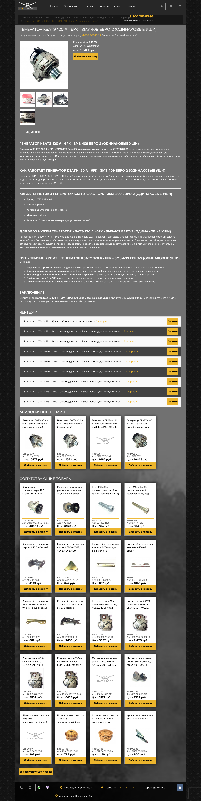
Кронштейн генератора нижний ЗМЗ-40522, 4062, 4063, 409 (70, 547)
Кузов (55, 321)
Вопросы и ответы (109, 6)
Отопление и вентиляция (77, 321)
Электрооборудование (65, 331)
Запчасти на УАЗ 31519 (36, 381)
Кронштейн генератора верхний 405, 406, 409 (35, 546)
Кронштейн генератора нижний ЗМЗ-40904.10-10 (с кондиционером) (35, 604)
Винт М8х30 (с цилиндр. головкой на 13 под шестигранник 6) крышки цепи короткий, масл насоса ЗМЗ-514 (105, 495)
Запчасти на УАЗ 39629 (37, 351)
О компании (71, 6)
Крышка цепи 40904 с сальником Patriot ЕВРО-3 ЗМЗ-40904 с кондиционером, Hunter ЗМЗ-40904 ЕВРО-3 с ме (70, 666)
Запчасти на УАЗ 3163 (36, 321)
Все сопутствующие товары (36, 771)
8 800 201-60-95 (142, 16)
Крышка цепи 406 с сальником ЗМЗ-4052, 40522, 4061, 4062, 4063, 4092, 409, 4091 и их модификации (104, 608)
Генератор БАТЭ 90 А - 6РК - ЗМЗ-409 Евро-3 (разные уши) (70, 424)
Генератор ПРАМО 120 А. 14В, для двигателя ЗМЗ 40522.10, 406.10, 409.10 (105, 425)
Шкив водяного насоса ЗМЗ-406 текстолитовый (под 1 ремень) (70, 720)
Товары (54, 6)
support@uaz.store (155, 787)
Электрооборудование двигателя (101, 331)
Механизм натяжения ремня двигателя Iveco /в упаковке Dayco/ (70, 490)
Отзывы (88, 6)
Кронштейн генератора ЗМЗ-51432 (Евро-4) (140, 717)
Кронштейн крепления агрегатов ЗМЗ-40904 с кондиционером (70, 604)
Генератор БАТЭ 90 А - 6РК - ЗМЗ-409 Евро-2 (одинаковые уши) (35, 424)
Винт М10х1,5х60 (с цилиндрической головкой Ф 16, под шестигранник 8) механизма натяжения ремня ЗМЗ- (139, 495)
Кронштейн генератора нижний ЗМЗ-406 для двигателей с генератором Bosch (105, 549)
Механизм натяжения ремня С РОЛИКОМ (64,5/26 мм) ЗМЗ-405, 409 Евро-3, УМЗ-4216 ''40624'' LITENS (104, 665)
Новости (131, 6)
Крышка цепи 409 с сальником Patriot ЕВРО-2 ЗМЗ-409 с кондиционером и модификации (33, 665)
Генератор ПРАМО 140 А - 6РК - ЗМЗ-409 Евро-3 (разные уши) (139, 424)
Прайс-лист (118, 787)
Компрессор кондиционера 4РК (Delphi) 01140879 (33, 490)
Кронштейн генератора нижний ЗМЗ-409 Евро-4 (140, 547)
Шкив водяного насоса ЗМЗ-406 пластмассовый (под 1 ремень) (35, 720)
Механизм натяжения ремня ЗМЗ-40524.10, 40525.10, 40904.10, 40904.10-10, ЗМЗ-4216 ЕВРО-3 (139, 665)
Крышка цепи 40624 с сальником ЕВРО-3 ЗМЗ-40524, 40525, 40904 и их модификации (139, 608)
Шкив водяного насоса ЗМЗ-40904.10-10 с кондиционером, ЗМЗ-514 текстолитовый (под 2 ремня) (105, 724)
